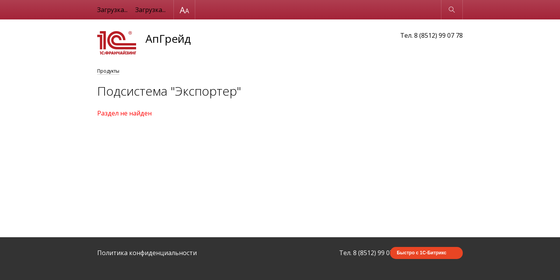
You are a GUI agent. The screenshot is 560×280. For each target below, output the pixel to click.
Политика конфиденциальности (147, 252)
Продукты (108, 71)
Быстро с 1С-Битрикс (421, 253)
